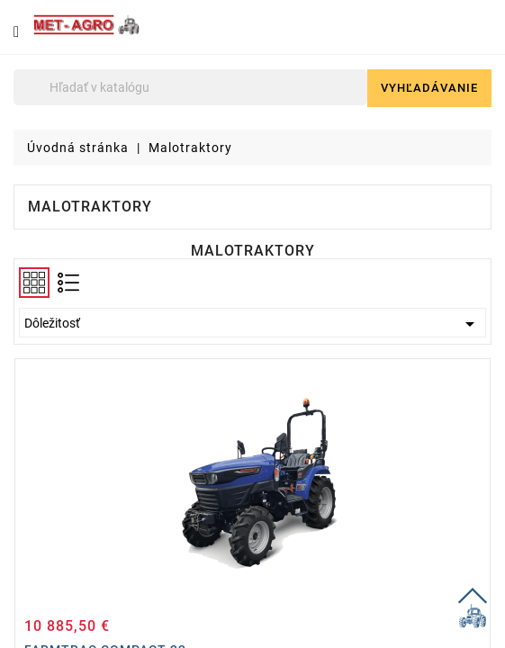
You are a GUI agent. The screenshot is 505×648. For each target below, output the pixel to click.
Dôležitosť (252, 324)
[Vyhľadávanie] (190, 87)
